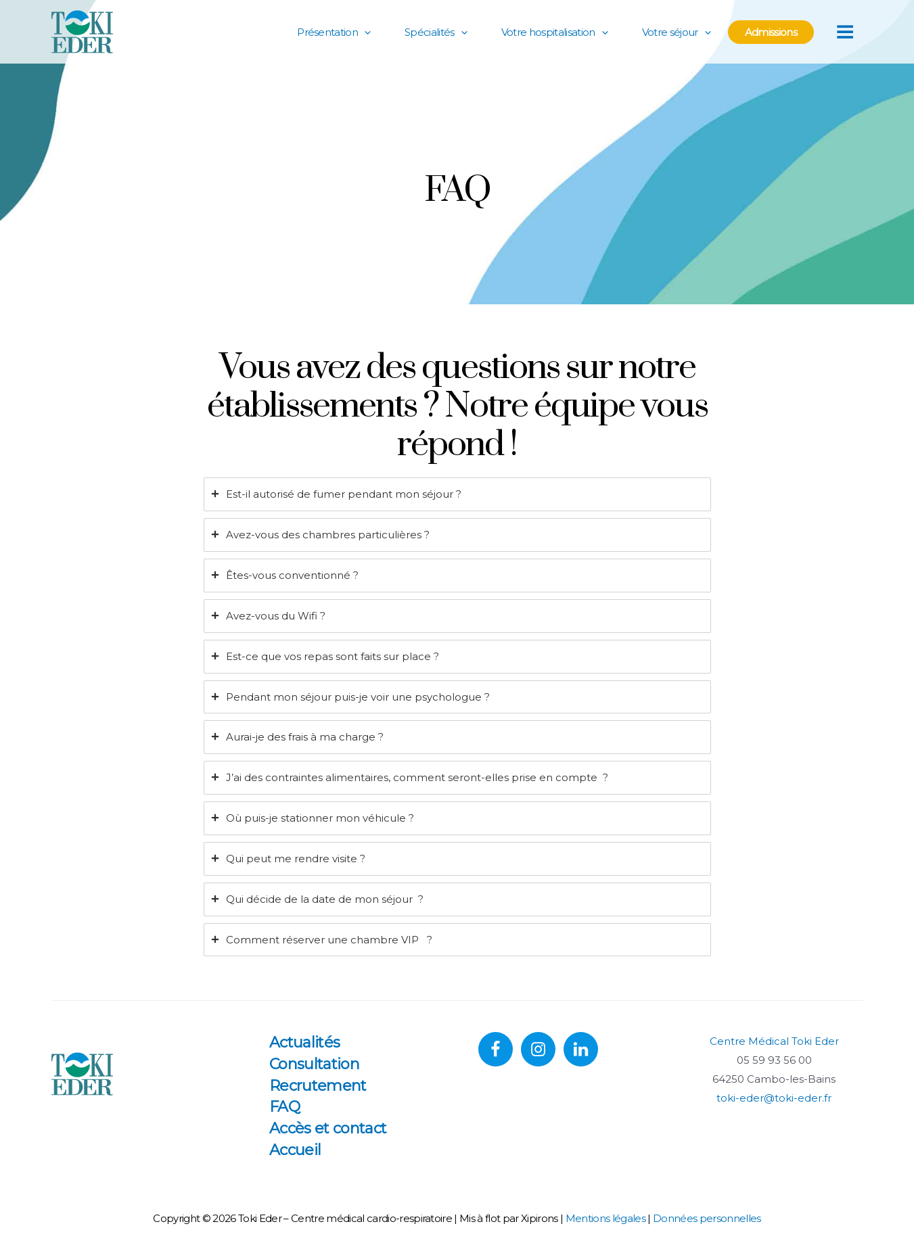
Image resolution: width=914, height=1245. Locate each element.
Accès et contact (327, 1128)
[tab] (457, 494)
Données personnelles (707, 1218)
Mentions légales (605, 1218)
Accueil (295, 1150)
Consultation (314, 1064)
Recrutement (318, 1086)
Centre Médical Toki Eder (774, 1041)
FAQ (284, 1107)
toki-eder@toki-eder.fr (773, 1097)
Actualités (304, 1042)
